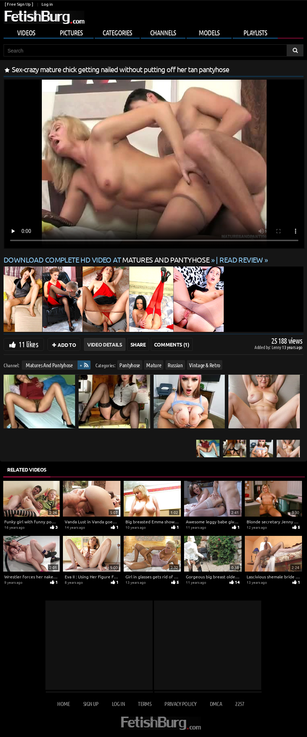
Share (138, 344)
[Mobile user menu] (153, 31)
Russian (175, 365)
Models (209, 32)
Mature (153, 365)
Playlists (255, 32)
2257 (239, 703)
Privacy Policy (180, 703)
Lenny (277, 347)
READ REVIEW (241, 259)
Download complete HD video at (107, 259)
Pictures (71, 32)
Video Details (104, 344)
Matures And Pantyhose (49, 365)
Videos (26, 32)
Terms (144, 703)
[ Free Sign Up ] (19, 4)
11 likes (28, 344)
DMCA (216, 703)
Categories (117, 32)
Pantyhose (129, 365)
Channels (163, 32)
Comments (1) (171, 344)
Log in (47, 4)
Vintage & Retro (204, 365)
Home (63, 703)
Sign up (90, 703)
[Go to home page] (44, 17)
